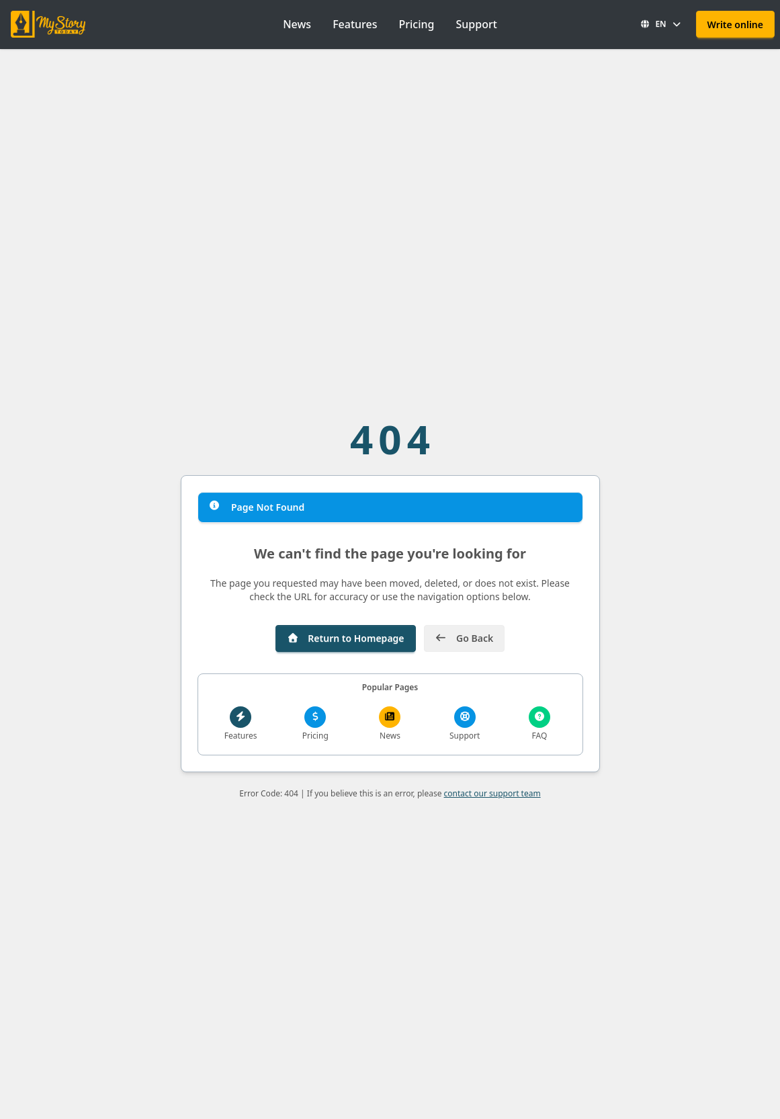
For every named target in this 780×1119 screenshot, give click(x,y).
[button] (660, 24)
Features (355, 24)
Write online (735, 24)
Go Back (464, 638)
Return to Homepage (345, 638)
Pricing (416, 24)
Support (476, 24)
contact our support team (492, 793)
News (297, 24)
